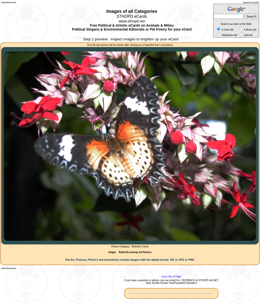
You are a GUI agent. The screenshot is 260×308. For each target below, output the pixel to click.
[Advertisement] (23, 22)
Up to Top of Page (171, 276)
